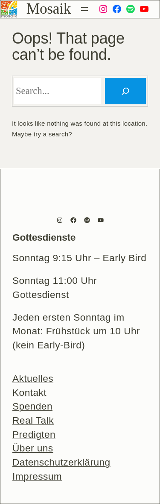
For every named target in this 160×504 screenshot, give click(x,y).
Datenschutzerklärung (61, 462)
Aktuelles (32, 378)
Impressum (37, 476)
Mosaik (48, 8)
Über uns (32, 448)
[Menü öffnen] (84, 9)
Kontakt (29, 392)
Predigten (33, 434)
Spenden (32, 406)
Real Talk (33, 420)
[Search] (125, 91)
